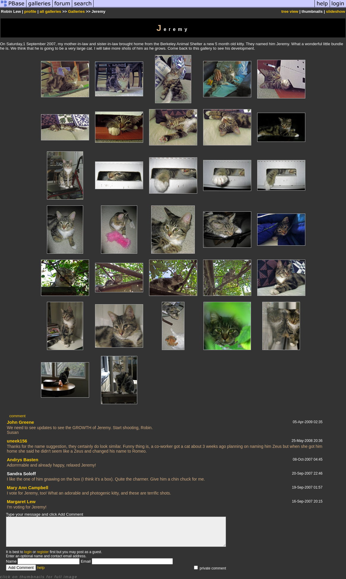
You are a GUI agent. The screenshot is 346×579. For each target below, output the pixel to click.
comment (17, 416)
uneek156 (17, 440)
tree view (289, 11)
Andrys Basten (22, 459)
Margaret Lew (21, 501)
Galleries (76, 11)
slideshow (335, 11)
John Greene (20, 422)
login (27, 552)
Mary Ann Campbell (27, 487)
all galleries (50, 11)
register (43, 552)
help (41, 567)
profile (30, 11)
